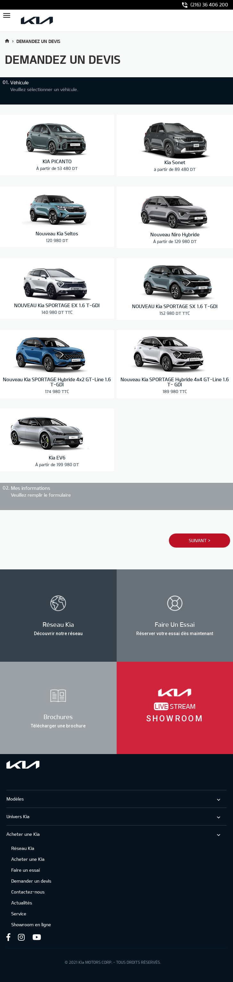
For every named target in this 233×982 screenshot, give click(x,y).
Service (18, 913)
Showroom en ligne (31, 924)
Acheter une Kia (28, 858)
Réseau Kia (22, 848)
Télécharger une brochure (58, 725)
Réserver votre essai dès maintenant (174, 633)
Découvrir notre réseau (58, 633)
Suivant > (199, 540)
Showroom (175, 718)
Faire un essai (25, 869)
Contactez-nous (28, 891)
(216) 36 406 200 (205, 5)
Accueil (7, 41)
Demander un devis (31, 880)
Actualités (21, 902)
